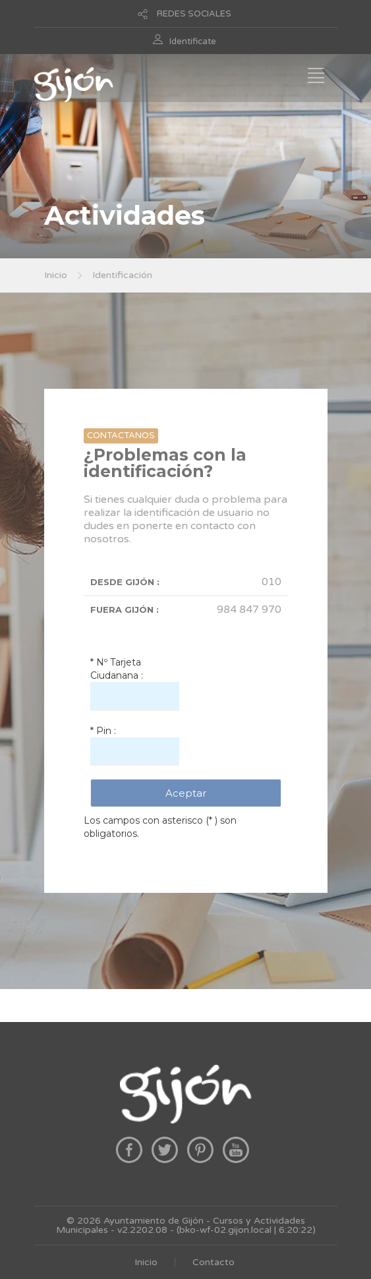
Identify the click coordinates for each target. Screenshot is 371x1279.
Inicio (55, 275)
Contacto (213, 1262)
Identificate (192, 41)
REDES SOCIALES (194, 14)
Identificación (122, 275)
